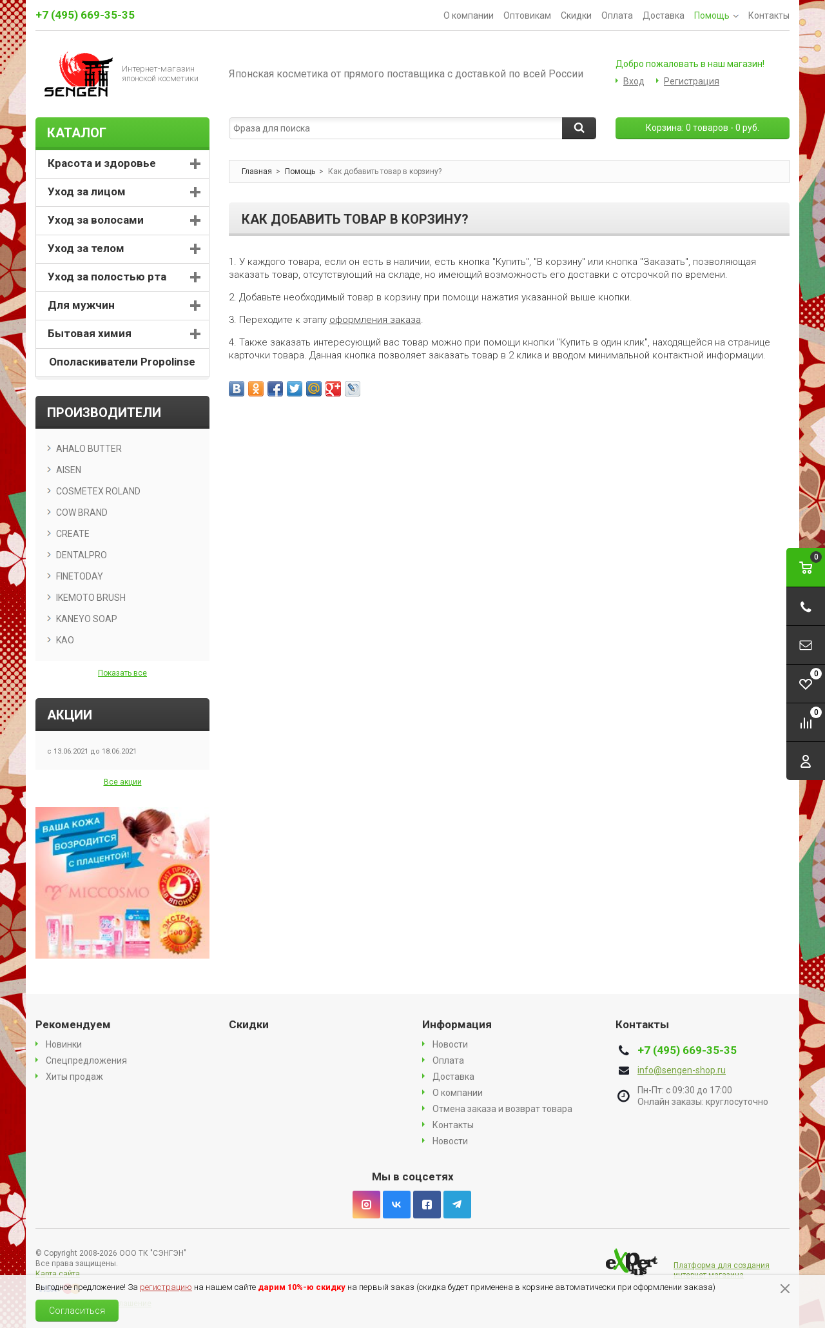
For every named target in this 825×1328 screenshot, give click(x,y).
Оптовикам (527, 15)
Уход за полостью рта (107, 276)
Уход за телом (86, 248)
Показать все (122, 673)
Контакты (769, 15)
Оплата (617, 15)
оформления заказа (375, 320)
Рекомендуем (73, 1024)
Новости (450, 1044)
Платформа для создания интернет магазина (722, 1270)
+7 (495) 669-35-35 (85, 14)
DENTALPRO (81, 555)
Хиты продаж (74, 1076)
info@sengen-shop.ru (681, 1070)
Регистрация (691, 81)
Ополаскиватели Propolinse (122, 361)
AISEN (68, 470)
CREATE (73, 534)
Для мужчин (81, 304)
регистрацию (166, 1287)
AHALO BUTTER (89, 449)
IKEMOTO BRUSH (91, 597)
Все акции (123, 781)
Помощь (716, 15)
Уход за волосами (96, 219)
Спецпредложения (86, 1060)
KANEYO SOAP (86, 619)
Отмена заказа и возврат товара (502, 1109)
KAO (65, 640)
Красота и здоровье (102, 163)
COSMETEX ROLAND (98, 491)
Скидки (576, 15)
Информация (457, 1024)
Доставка (663, 15)
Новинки (64, 1044)
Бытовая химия (89, 333)
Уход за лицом (87, 191)
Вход (634, 81)
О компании (468, 15)
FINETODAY (79, 576)
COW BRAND (82, 512)
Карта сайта (57, 1273)
